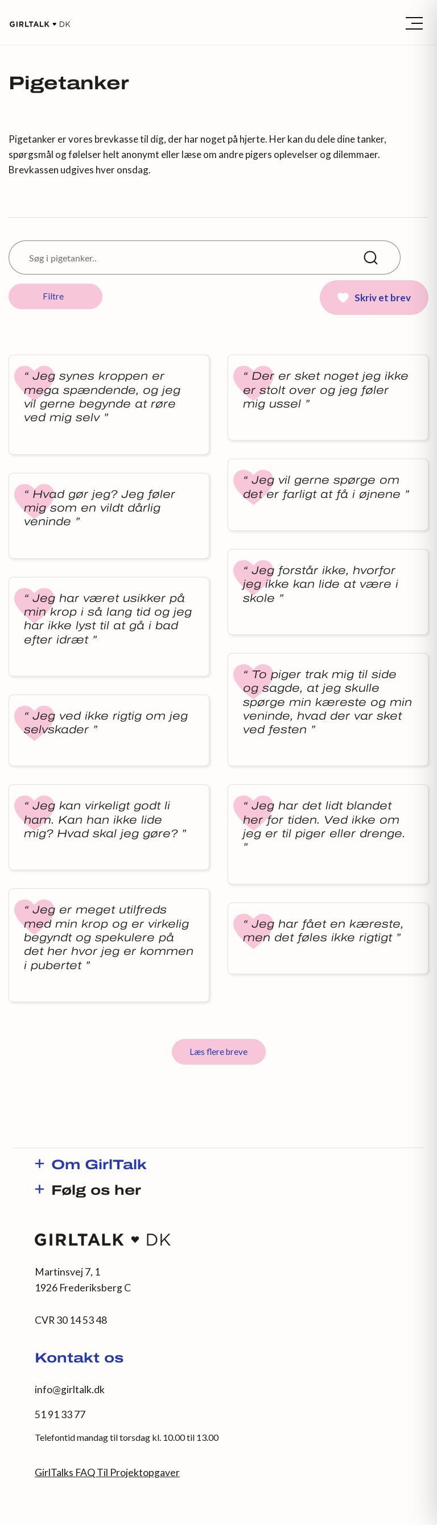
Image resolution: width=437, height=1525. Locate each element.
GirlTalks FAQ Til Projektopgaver (107, 1472)
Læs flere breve (218, 1051)
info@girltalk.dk (70, 1389)
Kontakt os (79, 1359)
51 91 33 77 (60, 1414)
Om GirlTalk (99, 1166)
